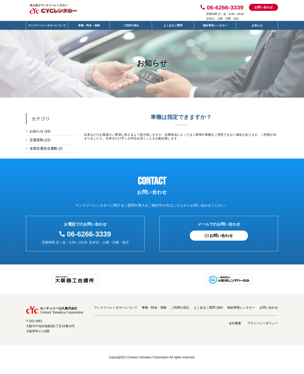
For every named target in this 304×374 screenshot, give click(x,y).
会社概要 (235, 327)
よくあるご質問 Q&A (208, 312)
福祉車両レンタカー (215, 25)
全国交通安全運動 (45, 150)
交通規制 (39, 140)
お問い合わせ (263, 7)
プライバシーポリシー (262, 327)
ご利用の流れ (131, 25)
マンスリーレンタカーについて (47, 25)
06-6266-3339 (89, 236)
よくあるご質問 (172, 25)
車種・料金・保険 (89, 25)
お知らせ (257, 25)
